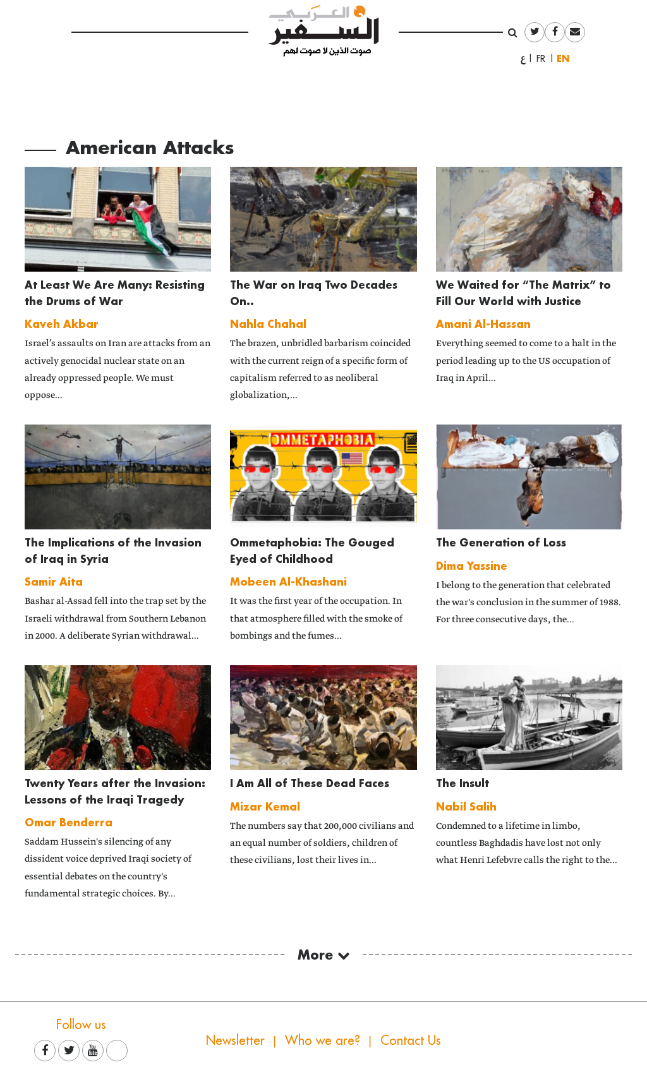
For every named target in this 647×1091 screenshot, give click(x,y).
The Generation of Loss (501, 542)
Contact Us (410, 1040)
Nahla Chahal (268, 323)
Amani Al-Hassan (483, 323)
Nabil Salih (466, 806)
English (566, 58)
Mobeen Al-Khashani (288, 581)
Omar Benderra (68, 822)
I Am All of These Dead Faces (309, 783)
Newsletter (235, 1040)
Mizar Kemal (265, 806)
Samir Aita (54, 581)
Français (544, 58)
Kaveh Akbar (62, 323)
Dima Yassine (471, 565)
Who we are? (322, 1040)
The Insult (462, 783)
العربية (523, 58)
